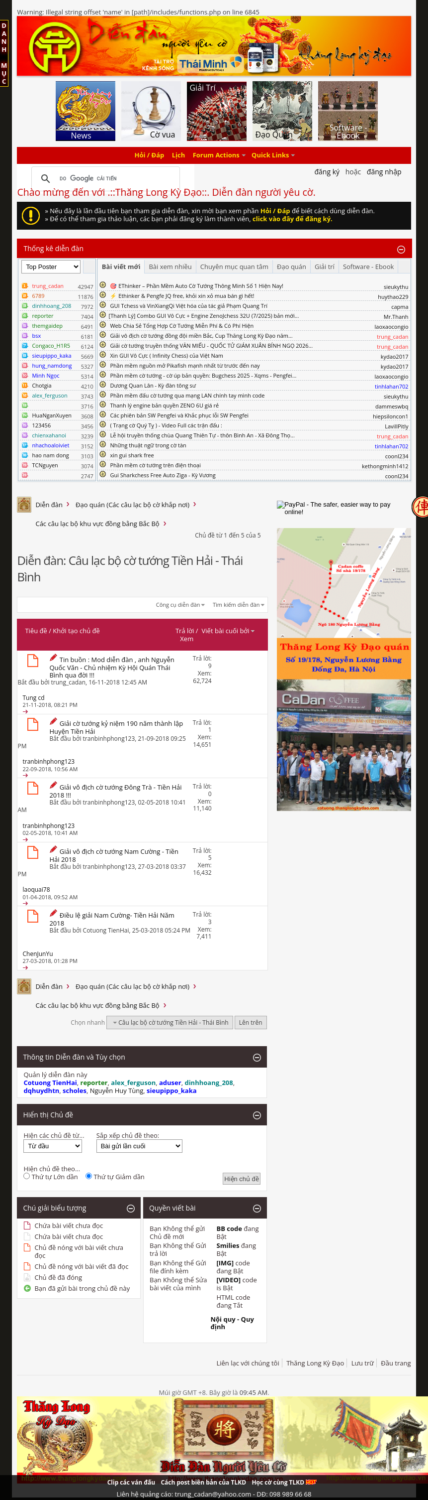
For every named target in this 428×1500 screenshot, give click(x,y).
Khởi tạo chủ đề (76, 630)
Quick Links (270, 155)
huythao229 (393, 296)
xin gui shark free (132, 455)
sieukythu (396, 286)
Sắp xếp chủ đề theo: (127, 1135)
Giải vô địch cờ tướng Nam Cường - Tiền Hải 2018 (113, 855)
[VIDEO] (228, 1279)
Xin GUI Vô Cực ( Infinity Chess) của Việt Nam (166, 355)
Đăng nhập (384, 171)
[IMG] (225, 1262)
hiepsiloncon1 (391, 416)
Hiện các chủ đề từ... (53, 1135)
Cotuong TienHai (106, 930)
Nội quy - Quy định (232, 1323)
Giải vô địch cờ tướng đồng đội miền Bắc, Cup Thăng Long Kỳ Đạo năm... (201, 335)
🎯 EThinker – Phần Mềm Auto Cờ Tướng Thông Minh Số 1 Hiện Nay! (196, 285)
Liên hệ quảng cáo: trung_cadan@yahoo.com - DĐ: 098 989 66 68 (214, 1494)
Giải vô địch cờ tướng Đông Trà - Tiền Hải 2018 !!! (115, 791)
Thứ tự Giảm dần (115, 1177)
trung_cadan (68, 682)
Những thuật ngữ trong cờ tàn (148, 445)
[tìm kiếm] (104, 179)
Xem (186, 638)
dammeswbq (392, 406)
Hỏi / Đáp (150, 155)
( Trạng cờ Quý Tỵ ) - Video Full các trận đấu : (166, 425)
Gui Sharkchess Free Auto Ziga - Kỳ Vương (162, 475)
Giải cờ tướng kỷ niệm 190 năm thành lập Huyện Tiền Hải (116, 727)
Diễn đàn (49, 504)
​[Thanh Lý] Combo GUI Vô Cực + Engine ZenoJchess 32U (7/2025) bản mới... (204, 315)
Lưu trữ (362, 1363)
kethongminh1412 (385, 466)
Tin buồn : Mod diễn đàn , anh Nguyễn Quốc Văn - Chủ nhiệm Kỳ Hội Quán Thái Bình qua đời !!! (111, 667)
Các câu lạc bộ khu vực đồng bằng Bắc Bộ (97, 523)
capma (399, 306)
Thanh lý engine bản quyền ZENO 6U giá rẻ (164, 405)
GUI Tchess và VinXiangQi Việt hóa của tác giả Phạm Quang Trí (188, 305)
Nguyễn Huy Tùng (117, 1090)
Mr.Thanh (396, 316)
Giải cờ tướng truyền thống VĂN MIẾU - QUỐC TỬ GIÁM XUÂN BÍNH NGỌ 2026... (211, 345)
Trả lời (184, 630)
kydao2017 (395, 356)
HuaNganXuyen (52, 415)
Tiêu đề (36, 630)
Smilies (227, 1245)
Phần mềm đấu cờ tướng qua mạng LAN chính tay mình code (187, 395)
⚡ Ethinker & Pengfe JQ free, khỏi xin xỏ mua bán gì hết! (182, 295)
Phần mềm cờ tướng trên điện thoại (155, 465)
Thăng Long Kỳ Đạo (315, 1363)
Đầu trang (396, 1363)
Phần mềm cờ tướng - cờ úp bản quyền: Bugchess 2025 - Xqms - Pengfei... (203, 375)
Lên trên (250, 1022)
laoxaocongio (392, 326)
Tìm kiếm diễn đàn (236, 604)
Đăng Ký (327, 171)
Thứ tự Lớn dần (50, 1177)
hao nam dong (50, 455)
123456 (41, 425)
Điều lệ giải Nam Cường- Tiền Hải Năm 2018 (111, 919)
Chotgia (41, 385)
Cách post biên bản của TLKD (203, 1482)
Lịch (178, 155)
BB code (229, 1228)
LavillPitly (396, 426)
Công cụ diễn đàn (178, 604)
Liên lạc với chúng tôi (247, 1363)
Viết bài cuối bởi (229, 630)
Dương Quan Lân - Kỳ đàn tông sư (153, 385)
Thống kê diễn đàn (53, 248)
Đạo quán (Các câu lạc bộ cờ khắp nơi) (132, 504)
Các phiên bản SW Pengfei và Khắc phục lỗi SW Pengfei (179, 415)
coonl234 (397, 456)
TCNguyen (45, 465)
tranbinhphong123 (109, 738)
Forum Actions (216, 155)
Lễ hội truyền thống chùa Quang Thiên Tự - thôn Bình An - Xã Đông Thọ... (202, 435)
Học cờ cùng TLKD (284, 1482)
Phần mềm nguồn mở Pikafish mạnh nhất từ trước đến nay (184, 365)
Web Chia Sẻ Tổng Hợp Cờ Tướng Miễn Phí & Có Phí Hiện (182, 325)
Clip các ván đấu (131, 1482)
